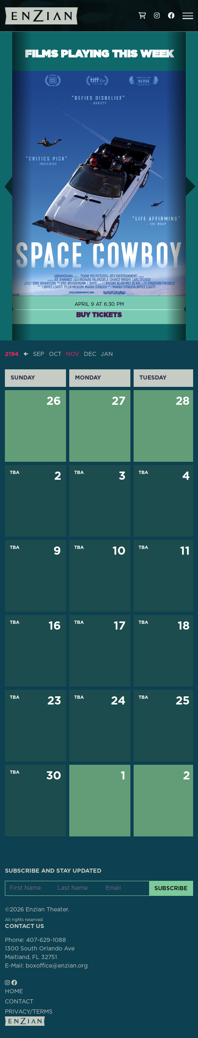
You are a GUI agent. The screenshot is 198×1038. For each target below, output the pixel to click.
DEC (90, 354)
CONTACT (19, 1002)
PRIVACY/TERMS (29, 1012)
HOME (14, 991)
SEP (38, 354)
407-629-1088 (46, 940)
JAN (107, 354)
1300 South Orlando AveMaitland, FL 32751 (40, 953)
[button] (188, 16)
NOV (72, 354)
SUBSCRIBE (170, 888)
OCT (55, 354)
